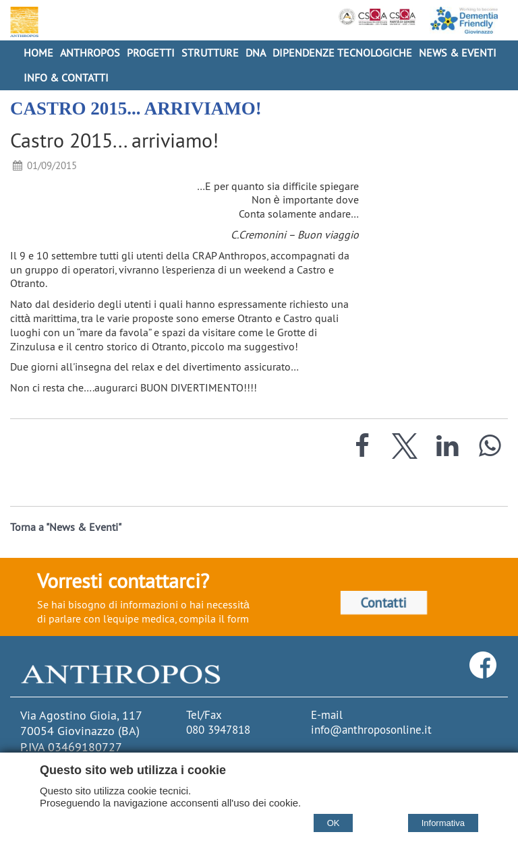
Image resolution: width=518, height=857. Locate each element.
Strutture (210, 52)
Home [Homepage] (38, 52)
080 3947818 (218, 729)
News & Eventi (457, 52)
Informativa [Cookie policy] (443, 823)
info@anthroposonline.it (371, 729)
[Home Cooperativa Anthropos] (22, 22)
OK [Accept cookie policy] (333, 823)
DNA (256, 52)
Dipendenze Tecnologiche (342, 52)
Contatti (383, 603)
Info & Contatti (66, 77)
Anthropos (90, 52)
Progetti (151, 52)
